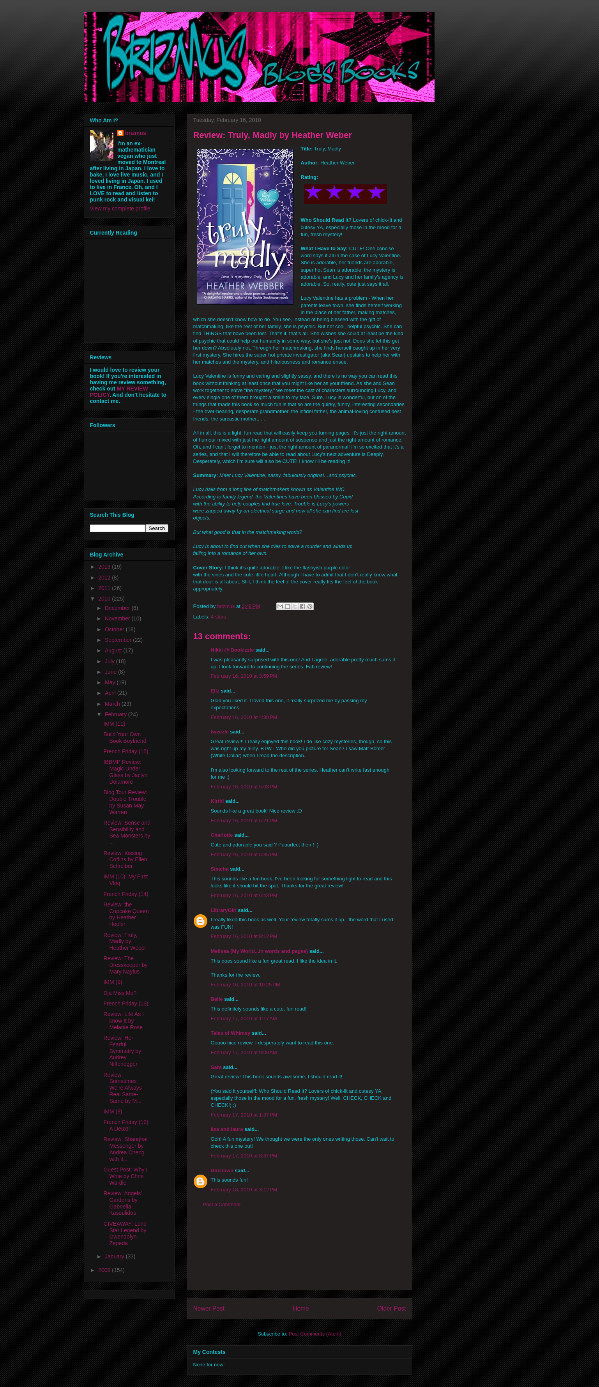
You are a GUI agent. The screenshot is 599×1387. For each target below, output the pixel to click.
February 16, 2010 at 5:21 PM (244, 820)
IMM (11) (114, 724)
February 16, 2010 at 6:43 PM (244, 895)
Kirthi (217, 801)
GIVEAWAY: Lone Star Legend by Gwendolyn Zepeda (125, 1233)
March (113, 704)
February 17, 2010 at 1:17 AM (244, 1018)
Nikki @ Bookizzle (232, 650)
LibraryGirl (224, 910)
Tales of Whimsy (231, 1033)
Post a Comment (222, 1204)
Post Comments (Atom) (315, 1334)
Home (301, 1308)
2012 (105, 577)
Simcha (220, 869)
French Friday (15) (125, 751)
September (119, 640)
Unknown (222, 1170)
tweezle (220, 732)
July (110, 661)
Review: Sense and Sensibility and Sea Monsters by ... (126, 832)
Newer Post (209, 1308)
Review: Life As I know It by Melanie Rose (123, 1020)
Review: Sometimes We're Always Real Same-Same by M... (122, 1088)
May (111, 682)
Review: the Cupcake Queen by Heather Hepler (125, 914)
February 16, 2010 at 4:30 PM (244, 717)
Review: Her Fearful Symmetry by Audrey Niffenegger (122, 1051)
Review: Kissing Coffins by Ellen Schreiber (125, 859)
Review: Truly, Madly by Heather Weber (124, 941)
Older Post (391, 1308)
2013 (105, 567)
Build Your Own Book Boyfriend (124, 737)
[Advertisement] (300, 1255)
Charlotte (222, 835)
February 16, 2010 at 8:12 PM (244, 936)
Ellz (215, 691)
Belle (217, 999)
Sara (216, 1067)
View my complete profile (120, 208)
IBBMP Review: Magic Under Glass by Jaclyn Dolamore (125, 771)
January (115, 1256)
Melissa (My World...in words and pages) (259, 951)
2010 (105, 598)
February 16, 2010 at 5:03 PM (244, 787)
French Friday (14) (125, 894)
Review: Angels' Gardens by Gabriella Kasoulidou (122, 1203)
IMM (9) (112, 982)
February (116, 714)
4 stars (218, 617)
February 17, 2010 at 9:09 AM (244, 1052)
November (118, 618)
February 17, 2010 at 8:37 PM (244, 1156)
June (111, 672)
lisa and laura (227, 1129)
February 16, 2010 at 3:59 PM (244, 676)
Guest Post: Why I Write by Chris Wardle (125, 1176)
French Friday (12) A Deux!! (125, 1125)
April (111, 693)
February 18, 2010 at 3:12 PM (244, 1190)
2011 (105, 588)
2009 (105, 1270)
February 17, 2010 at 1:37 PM (244, 1115)
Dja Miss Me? (119, 993)
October (115, 629)
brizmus (135, 133)
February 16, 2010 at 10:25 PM (245, 985)
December (118, 608)
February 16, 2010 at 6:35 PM (244, 854)
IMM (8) (112, 1111)
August (114, 650)
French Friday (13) (125, 1003)
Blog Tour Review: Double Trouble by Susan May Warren (125, 802)
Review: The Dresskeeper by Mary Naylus (125, 965)
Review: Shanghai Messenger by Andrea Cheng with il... (125, 1149)
